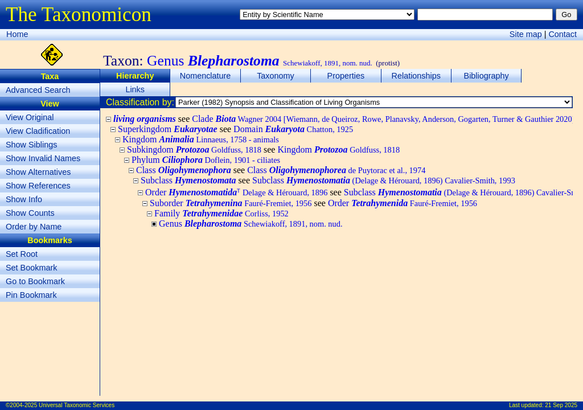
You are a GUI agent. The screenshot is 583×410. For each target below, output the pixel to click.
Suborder (230, 203)
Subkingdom (194, 149)
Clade (383, 119)
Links (135, 89)
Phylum (206, 160)
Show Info (24, 199)
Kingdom (200, 139)
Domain (293, 129)
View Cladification (38, 131)
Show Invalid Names (43, 158)
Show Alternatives (38, 172)
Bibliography (486, 75)
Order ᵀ (236, 192)
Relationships (416, 75)
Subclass (188, 180)
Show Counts (30, 213)
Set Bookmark (31, 267)
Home (17, 34)
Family (221, 213)
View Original (30, 117)
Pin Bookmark (31, 295)
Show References (38, 185)
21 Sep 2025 (561, 405)
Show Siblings (31, 144)
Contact (562, 34)
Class (183, 170)
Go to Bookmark (35, 281)
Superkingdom (167, 129)
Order (402, 203)
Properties (346, 75)
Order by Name (33, 226)
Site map (526, 34)
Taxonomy (275, 75)
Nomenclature (205, 75)
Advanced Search (38, 90)
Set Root (22, 254)
